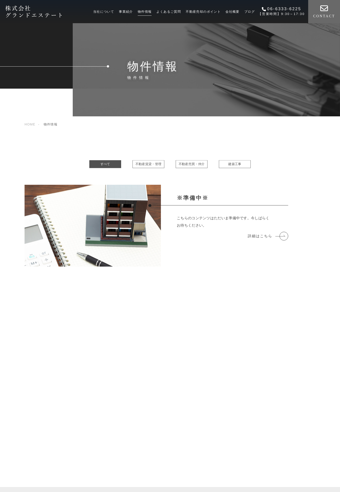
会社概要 (232, 11)
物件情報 (145, 11)
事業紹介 (126, 11)
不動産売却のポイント (203, 11)
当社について (103, 11)
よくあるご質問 (168, 11)
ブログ (249, 11)
